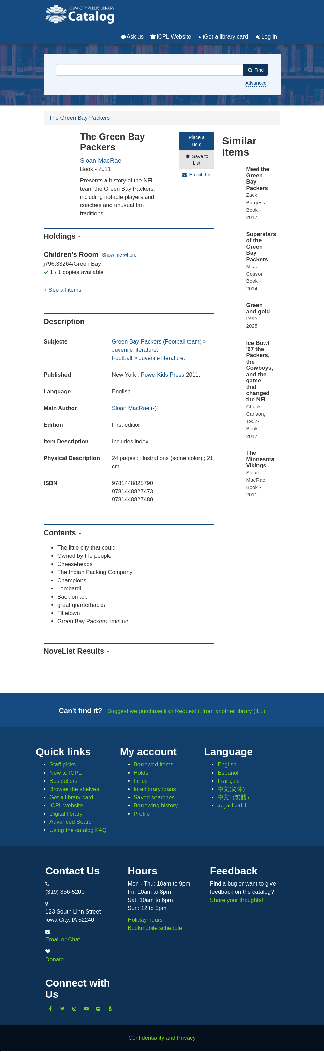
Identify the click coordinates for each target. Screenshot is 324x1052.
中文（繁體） (235, 797)
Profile (142, 813)
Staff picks (62, 764)
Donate (54, 959)
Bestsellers (63, 781)
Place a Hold (197, 141)
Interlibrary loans (155, 789)
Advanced (255, 83)
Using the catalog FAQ (78, 830)
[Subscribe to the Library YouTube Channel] (86, 1008)
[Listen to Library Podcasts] (110, 1008)
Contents (60, 532)
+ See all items (63, 290)
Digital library (66, 813)
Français (228, 781)
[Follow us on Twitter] (62, 1008)
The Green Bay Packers (79, 118)
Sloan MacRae (100, 160)
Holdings (59, 236)
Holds (141, 773)
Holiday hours (145, 920)
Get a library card (223, 36)
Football (122, 358)
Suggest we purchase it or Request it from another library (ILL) (186, 711)
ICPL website (66, 805)
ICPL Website (170, 36)
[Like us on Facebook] (50, 1008)
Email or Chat (62, 939)
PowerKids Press (163, 374)
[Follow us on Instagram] (74, 1008)
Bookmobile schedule (155, 928)
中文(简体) (231, 789)
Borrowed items (154, 764)
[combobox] (150, 70)
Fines (141, 781)
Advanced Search (71, 822)
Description (64, 321)
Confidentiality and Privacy (162, 1038)
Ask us (132, 36)
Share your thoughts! (236, 900)
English (227, 764)
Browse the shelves (74, 789)
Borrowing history (156, 805)
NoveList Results (74, 651)
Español (228, 773)
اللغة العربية (232, 805)
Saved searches (154, 797)
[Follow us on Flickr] (98, 1008)
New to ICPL (65, 773)
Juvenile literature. (135, 350)
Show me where (119, 255)
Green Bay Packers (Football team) (157, 341)
